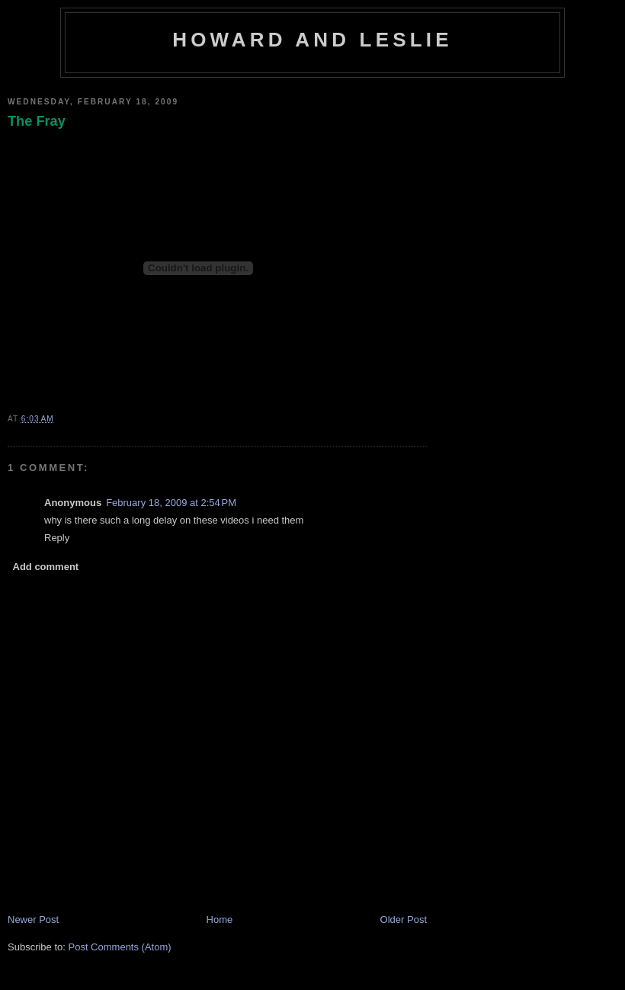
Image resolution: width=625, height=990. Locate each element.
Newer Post (33, 919)
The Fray (37, 121)
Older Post (403, 919)
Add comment (46, 566)
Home (220, 919)
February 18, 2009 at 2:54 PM (171, 502)
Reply (56, 537)
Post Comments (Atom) (120, 947)
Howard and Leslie (312, 39)
